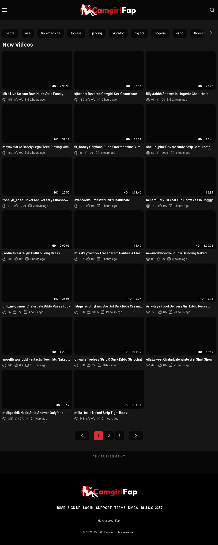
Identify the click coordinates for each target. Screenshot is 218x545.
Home (60, 508)
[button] (207, 33)
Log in (88, 508)
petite (10, 33)
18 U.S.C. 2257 (151, 508)
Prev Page (82, 435)
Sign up (74, 508)
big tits (139, 33)
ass (27, 33)
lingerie (160, 33)
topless (76, 33)
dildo (179, 33)
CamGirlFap (101, 532)
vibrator (118, 33)
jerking (97, 33)
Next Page (136, 435)
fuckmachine (50, 33)
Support (104, 508)
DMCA (133, 508)
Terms (120, 508)
